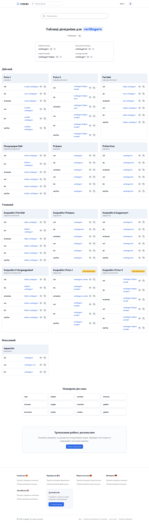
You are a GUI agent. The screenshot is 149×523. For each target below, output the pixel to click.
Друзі (80, 519)
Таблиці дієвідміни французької (58, 484)
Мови (123, 4)
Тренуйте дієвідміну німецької (116, 480)
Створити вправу (56, 504)
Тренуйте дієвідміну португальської (88, 480)
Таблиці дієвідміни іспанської (27, 484)
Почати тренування (74, 447)
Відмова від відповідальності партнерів (95, 519)
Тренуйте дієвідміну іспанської (27, 480)
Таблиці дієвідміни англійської (27, 499)
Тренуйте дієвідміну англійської (28, 495)
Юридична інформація (125, 519)
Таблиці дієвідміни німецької (116, 484)
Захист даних (113, 519)
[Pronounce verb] (80, 36)
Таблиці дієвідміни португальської (88, 484)
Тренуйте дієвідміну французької (58, 480)
